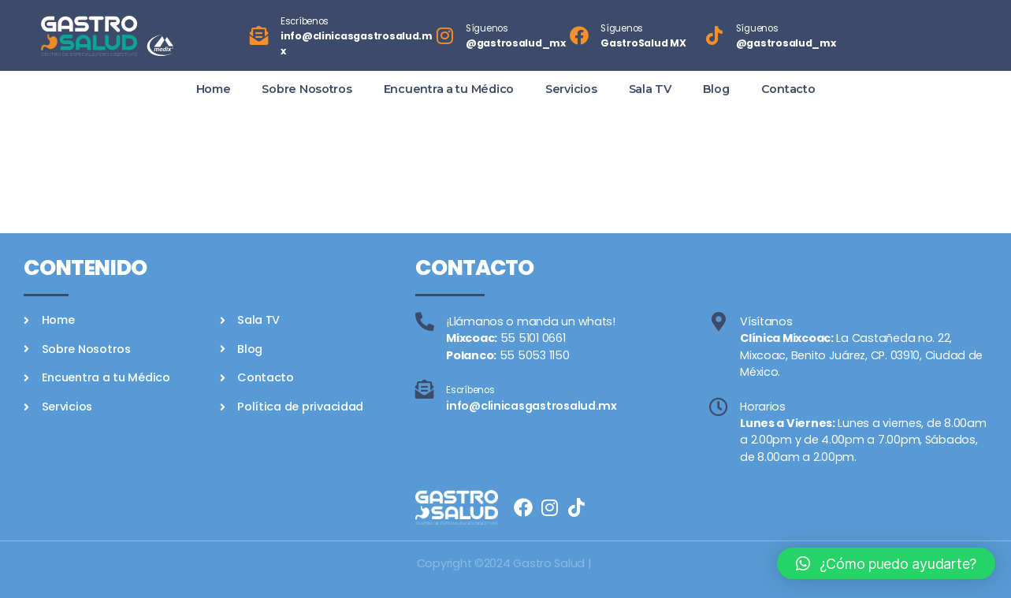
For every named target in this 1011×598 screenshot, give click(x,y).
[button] (886, 563)
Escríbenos (305, 21)
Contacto (788, 89)
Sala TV (650, 89)
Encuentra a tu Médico (449, 89)
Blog (716, 89)
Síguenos (487, 28)
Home (213, 89)
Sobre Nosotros (306, 89)
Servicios (571, 89)
